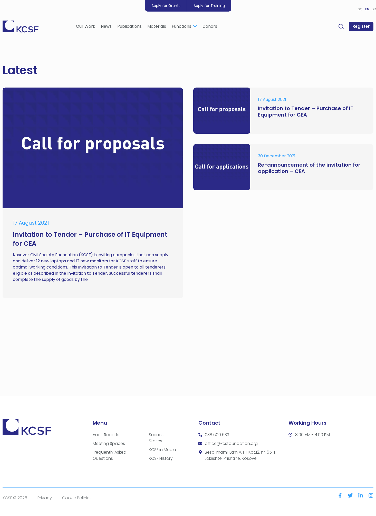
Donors (210, 27)
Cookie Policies (77, 498)
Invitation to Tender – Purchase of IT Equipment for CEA (305, 111)
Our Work (85, 27)
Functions (184, 27)
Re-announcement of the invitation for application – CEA (309, 168)
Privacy (44, 498)
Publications (129, 27)
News (106, 27)
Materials (156, 27)
